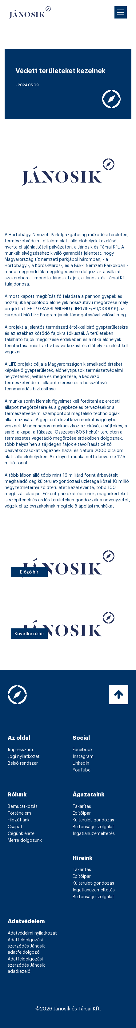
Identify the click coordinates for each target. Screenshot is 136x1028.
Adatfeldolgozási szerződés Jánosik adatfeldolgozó (26, 946)
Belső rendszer (23, 763)
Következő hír (29, 634)
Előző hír (29, 572)
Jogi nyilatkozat (24, 757)
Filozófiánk (19, 820)
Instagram (83, 757)
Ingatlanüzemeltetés (94, 834)
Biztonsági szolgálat (93, 827)
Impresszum (20, 750)
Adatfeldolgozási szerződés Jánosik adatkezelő (26, 965)
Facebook (83, 750)
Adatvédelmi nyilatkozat (32, 933)
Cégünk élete (21, 834)
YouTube (81, 770)
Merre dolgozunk (25, 840)
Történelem (19, 813)
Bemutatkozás (23, 806)
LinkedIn (81, 763)
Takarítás (82, 806)
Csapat (15, 827)
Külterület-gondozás (93, 820)
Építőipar (82, 813)
